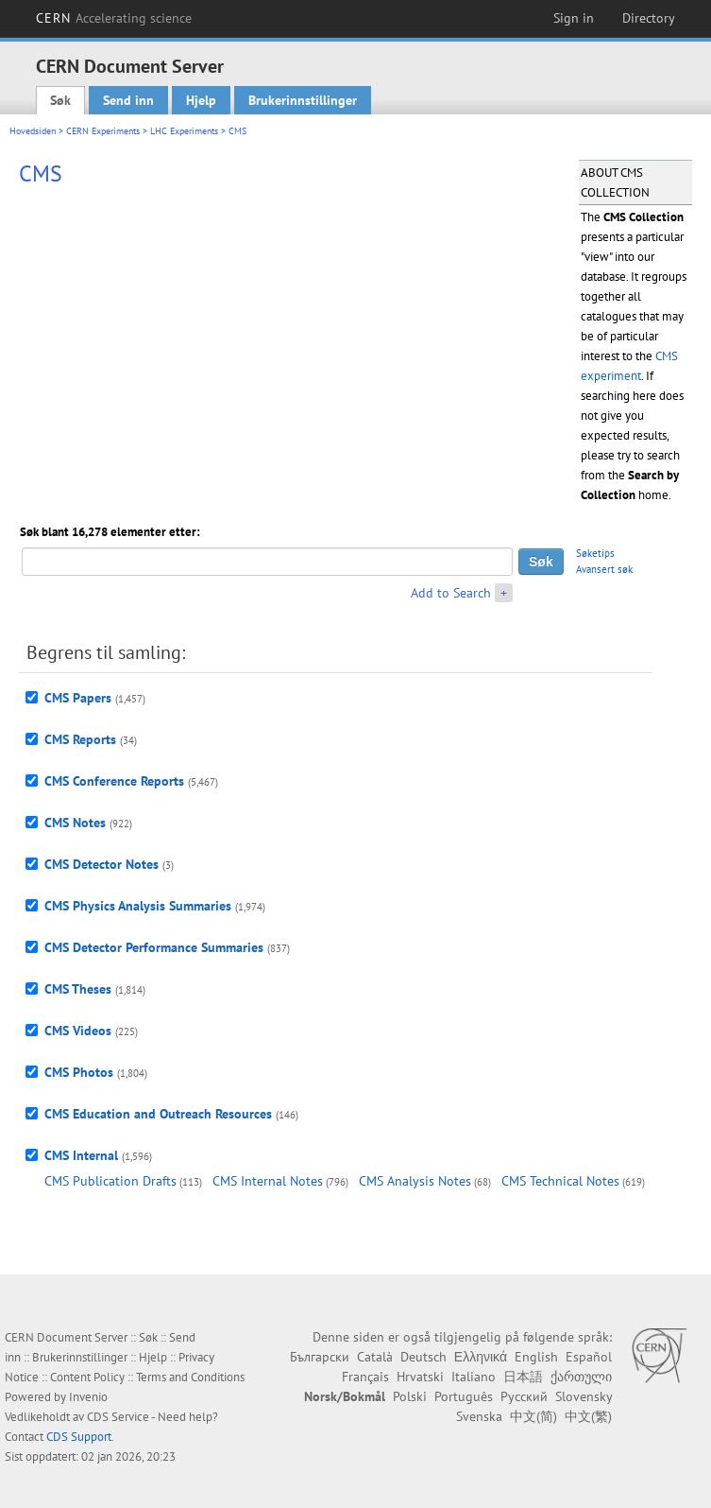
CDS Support (78, 1437)
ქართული (581, 1376)
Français (365, 1376)
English (536, 1356)
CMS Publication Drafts (110, 1180)
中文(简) (533, 1416)
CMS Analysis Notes (415, 1180)
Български (319, 1356)
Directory (648, 17)
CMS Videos (77, 1030)
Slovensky (583, 1396)
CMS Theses (77, 988)
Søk (60, 100)
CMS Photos (78, 1072)
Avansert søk (604, 569)
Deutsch (423, 1356)
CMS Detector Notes (101, 864)
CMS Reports (80, 739)
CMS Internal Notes (267, 1180)
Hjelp (201, 100)
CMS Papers (77, 697)
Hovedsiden (32, 131)
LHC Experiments (184, 131)
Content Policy (87, 1377)
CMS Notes (75, 822)
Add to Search (451, 592)
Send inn (128, 100)
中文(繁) (588, 1416)
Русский (524, 1396)
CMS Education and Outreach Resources (158, 1113)
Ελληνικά (480, 1356)
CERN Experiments (103, 131)
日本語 (523, 1376)
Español (589, 1356)
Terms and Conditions (190, 1377)
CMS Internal (81, 1155)
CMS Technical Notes (560, 1180)
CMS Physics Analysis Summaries (137, 905)
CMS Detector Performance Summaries (153, 947)
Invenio (88, 1397)
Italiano (473, 1376)
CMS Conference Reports (114, 780)
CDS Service (118, 1417)
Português (463, 1396)
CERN (114, 17)
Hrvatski (420, 1376)
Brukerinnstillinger (302, 100)
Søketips (595, 553)
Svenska (479, 1416)
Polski (410, 1396)
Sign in (573, 17)
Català (375, 1356)
